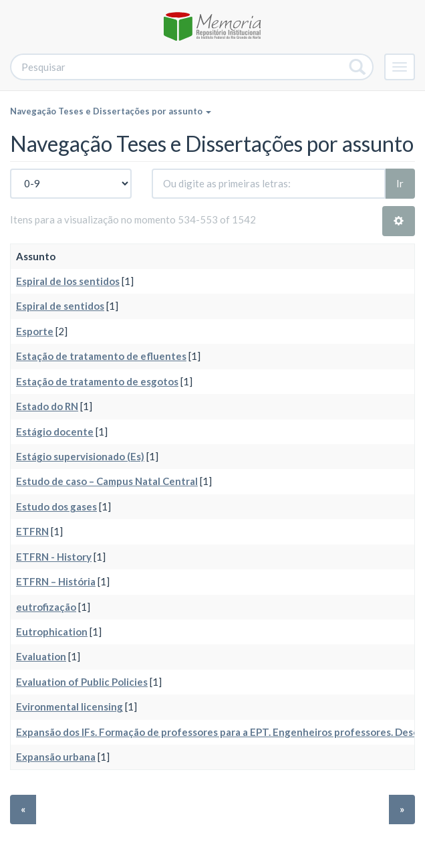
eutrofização (46, 607)
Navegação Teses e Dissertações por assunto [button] (110, 111)
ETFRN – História (56, 581)
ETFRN (32, 531)
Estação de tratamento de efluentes (101, 356)
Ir (400, 183)
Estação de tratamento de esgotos (97, 381)
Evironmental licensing (69, 706)
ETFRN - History (54, 557)
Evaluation (41, 656)
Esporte (34, 331)
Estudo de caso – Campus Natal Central (107, 481)
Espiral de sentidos (60, 306)
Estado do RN (47, 406)
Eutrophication (52, 632)
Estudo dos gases (56, 506)
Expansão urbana (56, 757)
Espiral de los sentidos (68, 281)
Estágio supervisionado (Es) (80, 456)
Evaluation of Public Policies (82, 682)
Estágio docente (55, 431)
